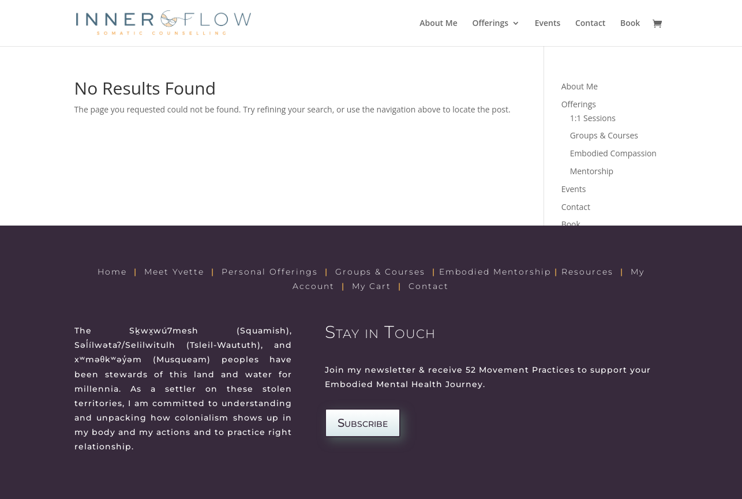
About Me (438, 23)
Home (112, 272)
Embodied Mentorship (495, 272)
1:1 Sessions (593, 117)
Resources (587, 272)
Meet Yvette (174, 272)
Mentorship (592, 171)
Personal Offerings (270, 272)
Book (630, 23)
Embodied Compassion (613, 153)
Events (548, 23)
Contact (590, 23)
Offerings (490, 23)
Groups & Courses (604, 135)
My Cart (371, 286)
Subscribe (363, 423)
